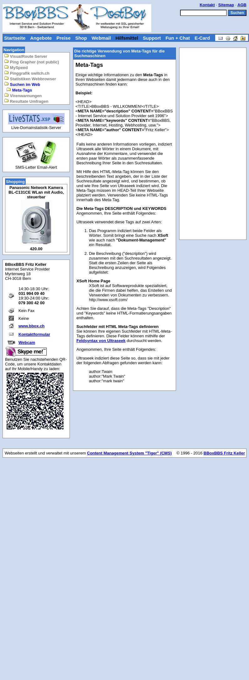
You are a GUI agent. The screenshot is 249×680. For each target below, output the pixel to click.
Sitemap (226, 4)
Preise (63, 38)
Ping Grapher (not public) (31, 61)
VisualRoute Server (25, 56)
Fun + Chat (177, 38)
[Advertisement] (213, 143)
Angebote (41, 38)
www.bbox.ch (31, 326)
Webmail (101, 38)
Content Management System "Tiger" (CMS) (129, 453)
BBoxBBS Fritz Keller (224, 453)
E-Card (202, 38)
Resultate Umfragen (26, 101)
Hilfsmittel (127, 38)
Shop (81, 38)
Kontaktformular (34, 334)
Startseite (14, 38)
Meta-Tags (19, 89)
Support (152, 38)
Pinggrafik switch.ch (26, 73)
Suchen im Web (22, 84)
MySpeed (16, 67)
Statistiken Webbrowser (30, 78)
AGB (241, 4)
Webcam (26, 342)
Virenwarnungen (23, 95)
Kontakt (207, 4)
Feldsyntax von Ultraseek (101, 340)
